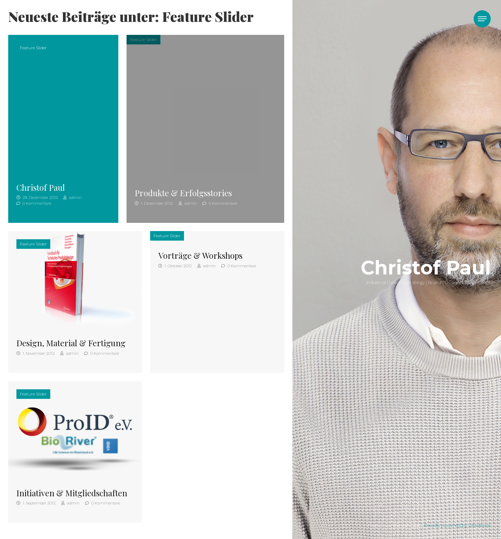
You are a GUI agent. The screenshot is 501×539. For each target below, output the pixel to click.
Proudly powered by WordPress (457, 525)
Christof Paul (40, 187)
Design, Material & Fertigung (71, 342)
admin (72, 197)
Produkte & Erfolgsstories (183, 192)
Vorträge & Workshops (200, 255)
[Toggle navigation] (482, 18)
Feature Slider (33, 47)
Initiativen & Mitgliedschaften (71, 492)
